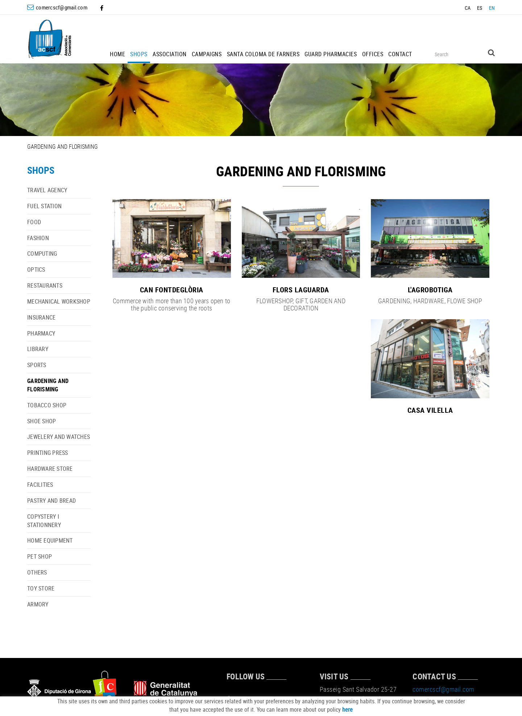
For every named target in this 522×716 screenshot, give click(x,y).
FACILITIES (40, 485)
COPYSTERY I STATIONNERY (44, 521)
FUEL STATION (44, 206)
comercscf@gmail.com (61, 7)
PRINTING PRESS (47, 453)
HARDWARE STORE (50, 469)
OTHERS (37, 572)
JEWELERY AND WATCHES (58, 437)
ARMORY (38, 604)
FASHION (38, 238)
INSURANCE (41, 317)
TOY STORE (40, 588)
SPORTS (36, 365)
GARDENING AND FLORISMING (48, 385)
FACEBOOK (102, 8)
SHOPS (40, 170)
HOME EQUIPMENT (50, 540)
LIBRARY (37, 349)
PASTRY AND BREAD (51, 501)
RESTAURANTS (44, 285)
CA (468, 7)
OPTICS (36, 269)
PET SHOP (39, 556)
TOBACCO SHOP (46, 405)
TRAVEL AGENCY (47, 190)
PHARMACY (41, 333)
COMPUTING (42, 254)
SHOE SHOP (41, 421)
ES (479, 7)
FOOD (34, 222)
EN (492, 7)
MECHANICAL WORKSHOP (58, 301)
